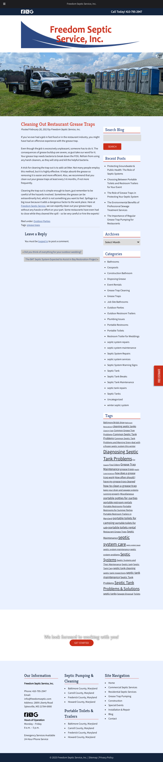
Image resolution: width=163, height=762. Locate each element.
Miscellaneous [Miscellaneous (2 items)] (127, 493)
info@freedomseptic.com (37, 698)
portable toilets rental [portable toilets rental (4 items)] (122, 527)
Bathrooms (113, 261)
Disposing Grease (116, 279)
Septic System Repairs (118, 353)
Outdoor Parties (42, 221)
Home (111, 683)
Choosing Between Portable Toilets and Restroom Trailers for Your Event (122, 183)
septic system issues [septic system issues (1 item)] (133, 545)
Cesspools (112, 267)
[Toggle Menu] (4, 4)
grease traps (33, 225)
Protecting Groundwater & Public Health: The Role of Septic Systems (121, 169)
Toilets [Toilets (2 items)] (137, 593)
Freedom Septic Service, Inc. (81, 3)
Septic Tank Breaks (117, 376)
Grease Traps (114, 296)
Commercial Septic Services (122, 687)
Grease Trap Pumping (119, 696)
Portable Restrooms (117, 324)
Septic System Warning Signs (122, 365)
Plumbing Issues (116, 319)
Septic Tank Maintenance (120, 382)
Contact (112, 718)
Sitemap (93, 757)
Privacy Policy (106, 757)
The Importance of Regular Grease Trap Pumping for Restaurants (121, 219)
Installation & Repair (119, 709)
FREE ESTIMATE (159, 376)
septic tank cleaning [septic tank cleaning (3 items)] (124, 568)
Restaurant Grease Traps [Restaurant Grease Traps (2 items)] (115, 531)
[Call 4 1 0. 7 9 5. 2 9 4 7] (134, 12)
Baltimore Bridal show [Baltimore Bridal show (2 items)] (114, 422)
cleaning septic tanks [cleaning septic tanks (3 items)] (124, 426)
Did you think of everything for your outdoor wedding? (52, 252)
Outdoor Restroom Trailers (121, 313)
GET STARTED (81, 643)
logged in (43, 241)
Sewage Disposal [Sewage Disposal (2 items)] (125, 593)
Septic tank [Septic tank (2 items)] (127, 564)
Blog (110, 714)
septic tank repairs (117, 388)
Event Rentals (114, 284)
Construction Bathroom (119, 273)
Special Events (116, 705)
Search (112, 146)
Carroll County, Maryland (81, 693)
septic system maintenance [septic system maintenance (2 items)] (116, 549)
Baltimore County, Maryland (82, 688)
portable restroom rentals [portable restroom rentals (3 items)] (117, 502)
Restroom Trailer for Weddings (123, 336)
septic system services (119, 359)
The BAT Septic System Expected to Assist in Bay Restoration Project (61, 259)
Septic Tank (113, 370)
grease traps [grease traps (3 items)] (127, 469)
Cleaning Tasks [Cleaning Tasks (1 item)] (108, 430)
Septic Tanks (114, 393)
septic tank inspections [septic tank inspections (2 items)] (114, 572)
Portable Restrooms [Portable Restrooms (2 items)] (112, 506)
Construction (115, 700)
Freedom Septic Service (33, 206)
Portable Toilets (115, 330)
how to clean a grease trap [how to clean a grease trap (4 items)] (120, 486)
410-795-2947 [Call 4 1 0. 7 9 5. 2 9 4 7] (39, 691)
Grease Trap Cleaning (118, 290)
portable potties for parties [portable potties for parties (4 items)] (120, 498)
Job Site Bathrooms (117, 302)
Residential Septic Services (122, 691)
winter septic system (118, 405)
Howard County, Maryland (81, 701)
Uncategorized (115, 399)
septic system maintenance (121, 347)
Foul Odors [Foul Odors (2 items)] (114, 464)
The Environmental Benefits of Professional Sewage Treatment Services (123, 206)
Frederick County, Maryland (82, 697)
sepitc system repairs (118, 342)
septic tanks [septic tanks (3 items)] (110, 593)
